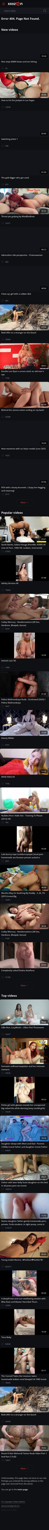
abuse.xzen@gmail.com (10, 1506)
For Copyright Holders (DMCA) (13, 1502)
